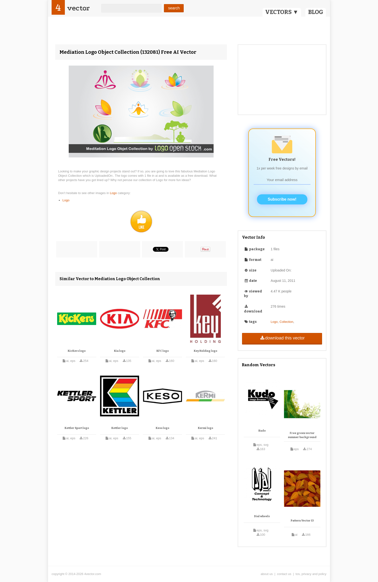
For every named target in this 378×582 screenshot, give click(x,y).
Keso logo (162, 428)
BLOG (315, 12)
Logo (114, 193)
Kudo (262, 430)
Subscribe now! (282, 199)
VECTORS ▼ (281, 12)
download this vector (281, 338)
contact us (284, 574)
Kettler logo (119, 428)
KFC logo (162, 350)
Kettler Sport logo (77, 428)
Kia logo (119, 350)
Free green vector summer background (302, 435)
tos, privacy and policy (311, 574)
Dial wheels (262, 516)
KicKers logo (77, 350)
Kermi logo (205, 428)
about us (267, 574)
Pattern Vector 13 (302, 520)
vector (78, 8)
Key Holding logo (205, 350)
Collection (286, 322)
